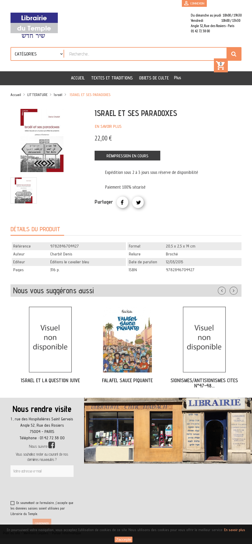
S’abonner (42, 523)
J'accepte (123, 539)
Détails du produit (35, 229)
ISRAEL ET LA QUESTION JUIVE (50, 380)
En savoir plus (108, 126)
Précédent (227, 289)
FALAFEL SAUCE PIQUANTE (127, 380)
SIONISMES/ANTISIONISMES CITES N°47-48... (204, 383)
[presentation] (61, 490)
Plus (177, 77)
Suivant (237, 289)
